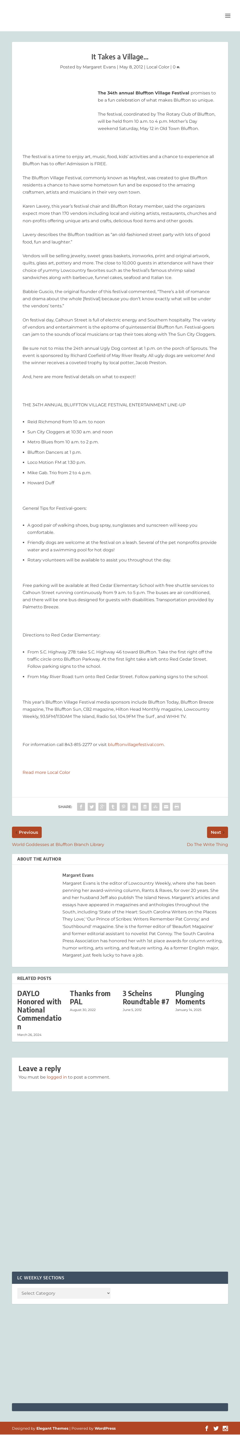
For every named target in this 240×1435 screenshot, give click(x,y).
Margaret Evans (99, 67)
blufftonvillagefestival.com (136, 745)
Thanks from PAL (90, 997)
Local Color (157, 67)
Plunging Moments (190, 997)
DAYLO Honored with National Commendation (39, 1010)
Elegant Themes (52, 1429)
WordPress (105, 1429)
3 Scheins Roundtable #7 (146, 997)
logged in (57, 1077)
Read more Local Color (46, 772)
